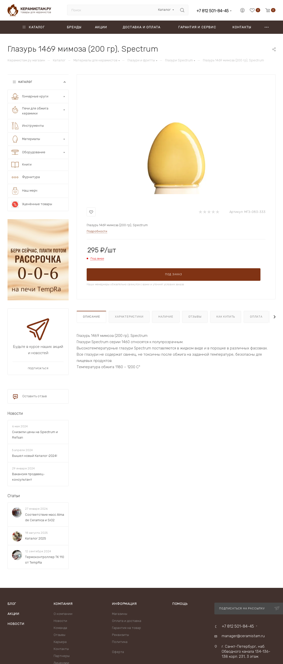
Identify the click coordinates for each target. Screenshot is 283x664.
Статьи (14, 496)
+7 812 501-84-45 (212, 11)
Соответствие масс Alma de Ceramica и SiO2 (44, 517)
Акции (13, 614)
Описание (91, 316)
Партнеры (62, 656)
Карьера (60, 642)
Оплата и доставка (126, 621)
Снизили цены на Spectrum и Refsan (35, 434)
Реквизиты (120, 635)
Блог (12, 604)
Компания (63, 604)
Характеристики (129, 316)
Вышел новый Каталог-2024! (34, 456)
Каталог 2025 (35, 538)
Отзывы (195, 316)
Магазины (119, 614)
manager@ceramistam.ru (243, 636)
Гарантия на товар (126, 628)
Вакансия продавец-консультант (28, 477)
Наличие (165, 316)
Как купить (225, 316)
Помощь (180, 604)
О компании (63, 614)
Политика (119, 642)
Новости (15, 413)
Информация (124, 604)
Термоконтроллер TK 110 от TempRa (44, 559)
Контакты (61, 649)
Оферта (118, 652)
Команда (60, 628)
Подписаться (38, 368)
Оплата (256, 316)
